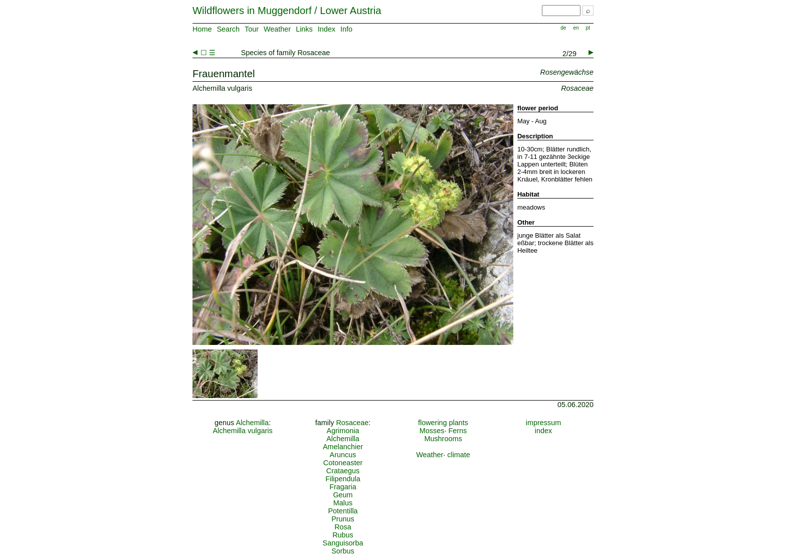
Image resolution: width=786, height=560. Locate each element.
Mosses (432, 431)
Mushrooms (443, 439)
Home (202, 29)
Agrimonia (343, 431)
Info (346, 29)
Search (228, 29)
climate (458, 455)
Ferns (457, 431)
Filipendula (342, 479)
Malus (342, 503)
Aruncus (343, 455)
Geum (342, 495)
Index (326, 29)
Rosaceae (352, 423)
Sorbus (342, 551)
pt (588, 28)
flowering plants (443, 423)
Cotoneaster (342, 463)
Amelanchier (343, 447)
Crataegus (342, 471)
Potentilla (342, 511)
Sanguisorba (343, 543)
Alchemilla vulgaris (242, 431)
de (563, 28)
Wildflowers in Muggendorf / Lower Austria (286, 10)
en (575, 28)
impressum (543, 423)
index (543, 431)
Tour (252, 29)
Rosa (342, 527)
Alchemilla (252, 423)
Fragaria (342, 487)
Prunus (342, 519)
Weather (277, 29)
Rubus (342, 535)
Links (304, 29)
